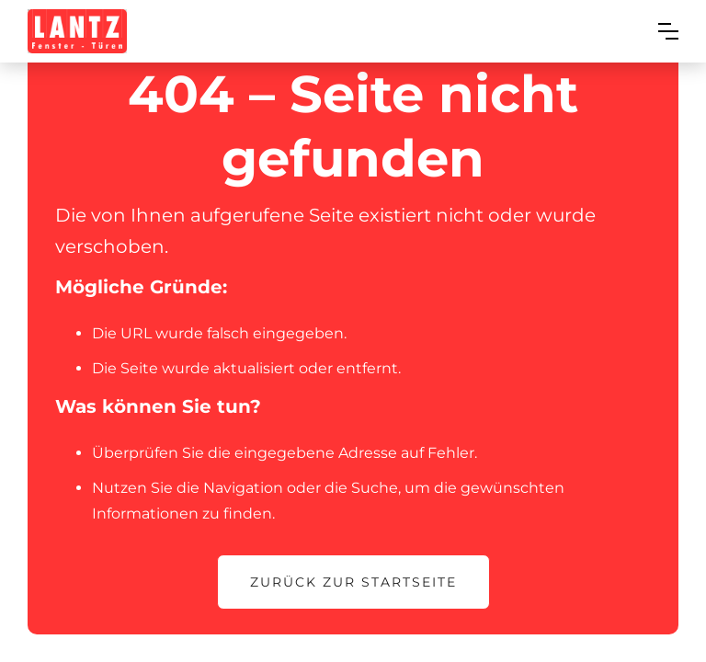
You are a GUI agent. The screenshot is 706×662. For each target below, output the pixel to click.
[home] (77, 31)
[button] (668, 31)
